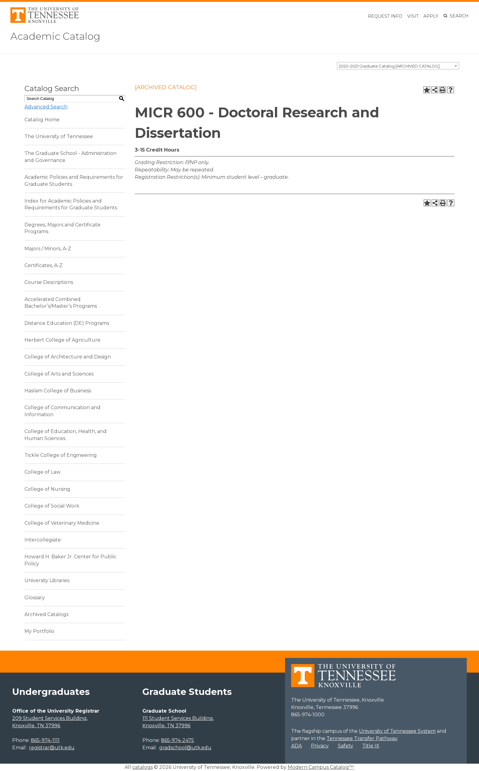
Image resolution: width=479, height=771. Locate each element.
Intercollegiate (42, 540)
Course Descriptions (48, 282)
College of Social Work (51, 506)
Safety (345, 746)
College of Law (42, 472)
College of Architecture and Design (67, 357)
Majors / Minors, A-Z (47, 248)
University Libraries (46, 580)
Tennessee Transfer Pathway (362, 738)
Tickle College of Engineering (60, 455)
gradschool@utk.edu (185, 748)
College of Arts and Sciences (58, 374)
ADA (296, 746)
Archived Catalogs (46, 614)
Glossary (34, 597)
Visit (413, 16)
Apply (430, 16)
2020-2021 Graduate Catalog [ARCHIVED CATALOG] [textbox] (389, 66)
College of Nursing (47, 489)
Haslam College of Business (57, 391)
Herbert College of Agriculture (62, 340)
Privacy (320, 746)
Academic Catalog (55, 36)
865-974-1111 (45, 740)
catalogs (142, 767)
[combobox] (398, 65)
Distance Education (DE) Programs (66, 323)
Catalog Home (42, 120)
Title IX (370, 746)
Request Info (385, 16)
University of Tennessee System (397, 731)
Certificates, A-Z (43, 265)
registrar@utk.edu (52, 748)
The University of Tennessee (58, 136)
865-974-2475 (177, 740)
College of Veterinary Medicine (61, 523)
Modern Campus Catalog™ (321, 767)
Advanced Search (46, 107)
